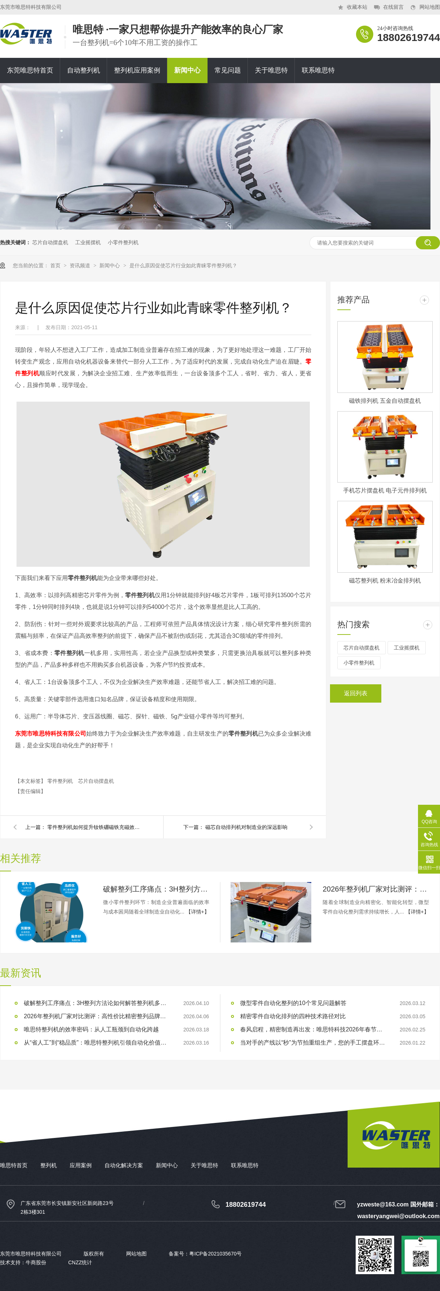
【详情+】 (197, 912)
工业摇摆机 (88, 242)
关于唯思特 (271, 70)
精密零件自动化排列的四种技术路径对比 (293, 1016)
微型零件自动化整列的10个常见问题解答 (293, 1003)
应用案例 (81, 1165)
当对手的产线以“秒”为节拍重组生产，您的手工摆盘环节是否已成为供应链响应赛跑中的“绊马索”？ (313, 1042)
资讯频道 (81, 265)
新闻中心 (187, 70)
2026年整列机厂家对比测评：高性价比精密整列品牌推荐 (376, 889)
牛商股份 (36, 1262)
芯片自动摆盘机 (50, 242)
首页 (56, 265)
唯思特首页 (13, 1165)
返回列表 (355, 693)
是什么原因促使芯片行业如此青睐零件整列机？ (183, 265)
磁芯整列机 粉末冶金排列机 (385, 580)
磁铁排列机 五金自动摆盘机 (385, 401)
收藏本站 (357, 7)
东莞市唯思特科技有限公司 (50, 733)
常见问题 (227, 70)
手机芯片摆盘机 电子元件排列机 (385, 490)
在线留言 (393, 7)
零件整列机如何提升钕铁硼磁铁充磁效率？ (95, 827)
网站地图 (429, 7)
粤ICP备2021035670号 (215, 1254)
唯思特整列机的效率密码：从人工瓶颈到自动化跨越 (91, 1029)
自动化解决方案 (123, 1165)
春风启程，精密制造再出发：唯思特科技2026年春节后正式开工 (313, 1029)
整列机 (48, 1165)
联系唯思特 (318, 70)
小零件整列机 (123, 242)
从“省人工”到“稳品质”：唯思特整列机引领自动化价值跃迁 (97, 1042)
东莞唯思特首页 (30, 70)
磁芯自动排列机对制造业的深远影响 (246, 827)
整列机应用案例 (137, 70)
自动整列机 (83, 70)
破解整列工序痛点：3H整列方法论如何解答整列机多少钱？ (156, 889)
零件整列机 (60, 781)
